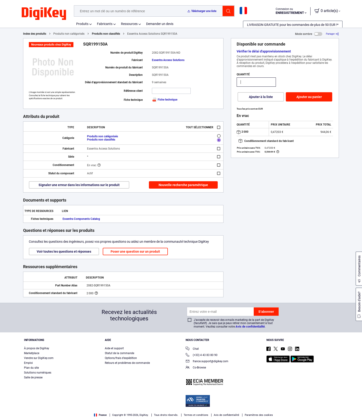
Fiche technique (164, 99)
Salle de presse (33, 377)
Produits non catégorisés (102, 136)
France (100, 415)
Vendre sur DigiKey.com (39, 358)
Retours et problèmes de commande (127, 363)
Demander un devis (159, 24)
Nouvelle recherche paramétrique (183, 185)
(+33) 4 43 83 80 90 (201, 355)
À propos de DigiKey (36, 348)
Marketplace (31, 353)
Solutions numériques (37, 372)
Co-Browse (196, 368)
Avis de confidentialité (250, 326)
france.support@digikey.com (207, 361)
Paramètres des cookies (259, 415)
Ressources (129, 24)
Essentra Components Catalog (81, 219)
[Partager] (332, 33)
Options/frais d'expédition (121, 358)
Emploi (28, 363)
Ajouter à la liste (261, 97)
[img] (44, 13)
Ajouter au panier (309, 97)
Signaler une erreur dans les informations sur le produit (79, 185)
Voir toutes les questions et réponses (64, 251)
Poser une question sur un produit (135, 251)
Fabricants (104, 24)
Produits (82, 24)
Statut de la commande (119, 353)
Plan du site (31, 367)
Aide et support (114, 348)
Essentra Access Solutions (168, 60)
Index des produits (34, 33)
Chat (192, 349)
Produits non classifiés (106, 33)
